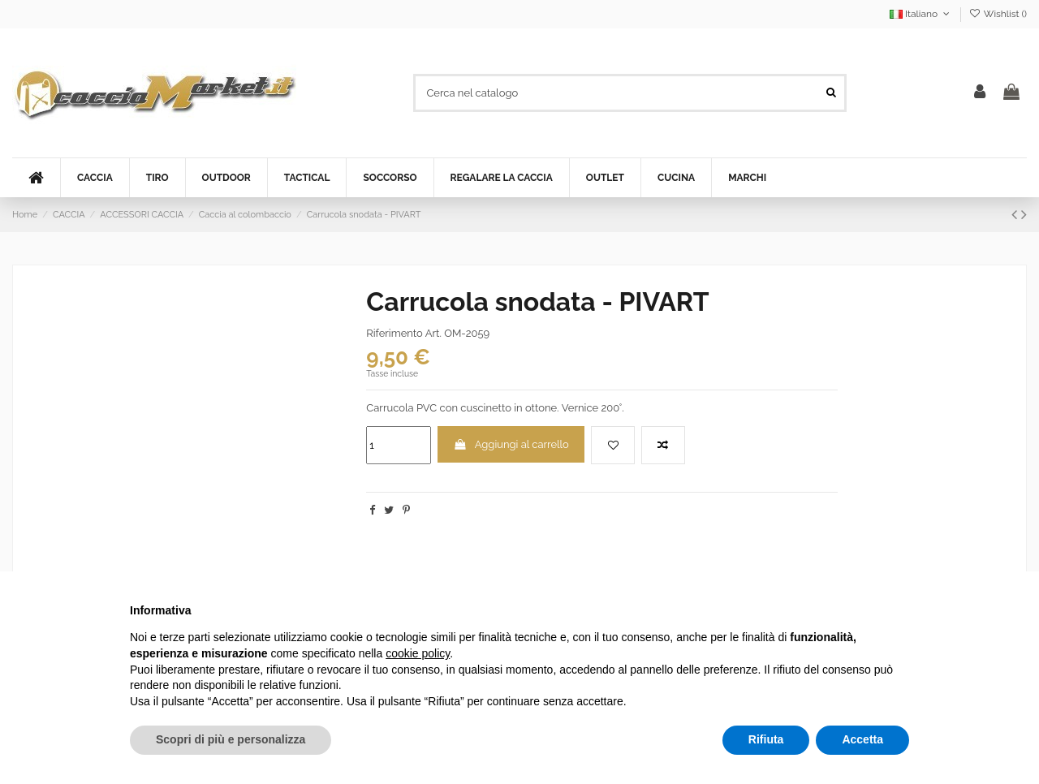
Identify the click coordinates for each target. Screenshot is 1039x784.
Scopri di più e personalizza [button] (230, 739)
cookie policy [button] (418, 653)
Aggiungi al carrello (511, 444)
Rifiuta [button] (766, 739)
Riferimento (394, 333)
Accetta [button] (862, 739)
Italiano (921, 13)
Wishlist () (998, 13)
